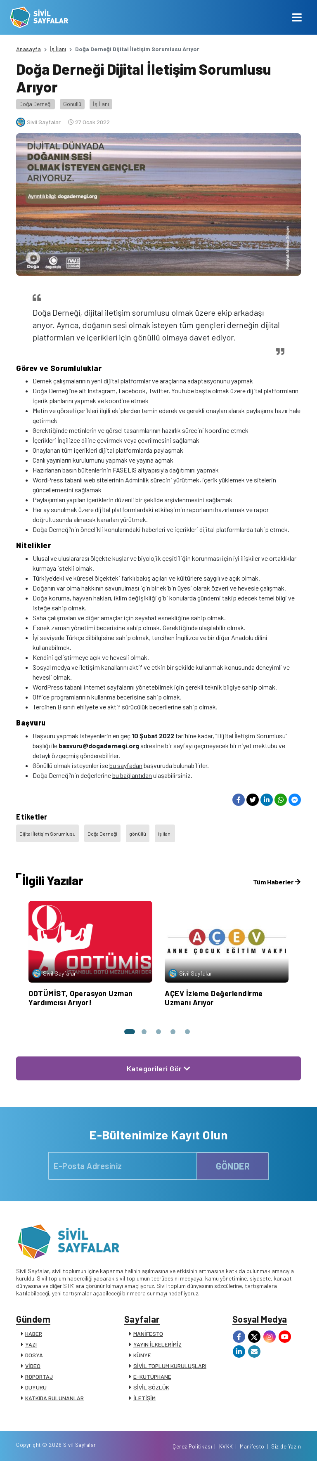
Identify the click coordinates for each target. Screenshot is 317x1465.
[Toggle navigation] (297, 17)
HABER (33, 1334)
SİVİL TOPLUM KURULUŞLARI (169, 1366)
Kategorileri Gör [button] (159, 1068)
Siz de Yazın (286, 1449)
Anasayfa (28, 48)
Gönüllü (72, 103)
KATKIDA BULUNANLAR (54, 1399)
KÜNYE (142, 1356)
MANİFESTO (148, 1334)
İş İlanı (58, 48)
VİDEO (32, 1366)
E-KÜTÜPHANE (152, 1377)
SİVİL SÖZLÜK (151, 1388)
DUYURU (36, 1388)
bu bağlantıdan (132, 775)
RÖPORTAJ (39, 1377)
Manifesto (252, 1449)
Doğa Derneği (35, 103)
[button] (128, 1031)
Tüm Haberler (276, 882)
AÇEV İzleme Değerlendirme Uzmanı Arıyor (214, 998)
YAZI (31, 1345)
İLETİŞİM (144, 1399)
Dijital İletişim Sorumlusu (47, 833)
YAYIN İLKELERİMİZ (157, 1345)
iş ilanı (165, 833)
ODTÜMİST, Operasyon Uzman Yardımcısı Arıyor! (80, 998)
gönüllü (137, 833)
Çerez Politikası (192, 1449)
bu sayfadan (125, 765)
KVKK (226, 1449)
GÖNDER (233, 1165)
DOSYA (34, 1356)
